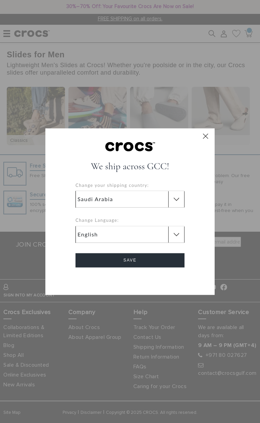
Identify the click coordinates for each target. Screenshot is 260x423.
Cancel (130, 279)
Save (129, 260)
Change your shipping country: (112, 185)
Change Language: (97, 220)
